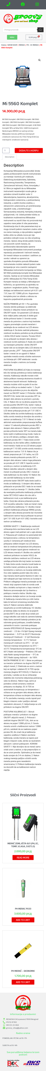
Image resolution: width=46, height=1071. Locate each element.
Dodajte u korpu (29, 150)
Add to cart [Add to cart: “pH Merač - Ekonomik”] (23, 982)
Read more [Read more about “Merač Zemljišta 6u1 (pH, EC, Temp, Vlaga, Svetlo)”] (23, 857)
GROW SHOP (12, 45)
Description (9, 157)
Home (3, 45)
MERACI (22, 45)
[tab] (10, 157)
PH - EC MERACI (33, 45)
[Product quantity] (5, 150)
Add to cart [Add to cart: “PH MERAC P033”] (23, 919)
